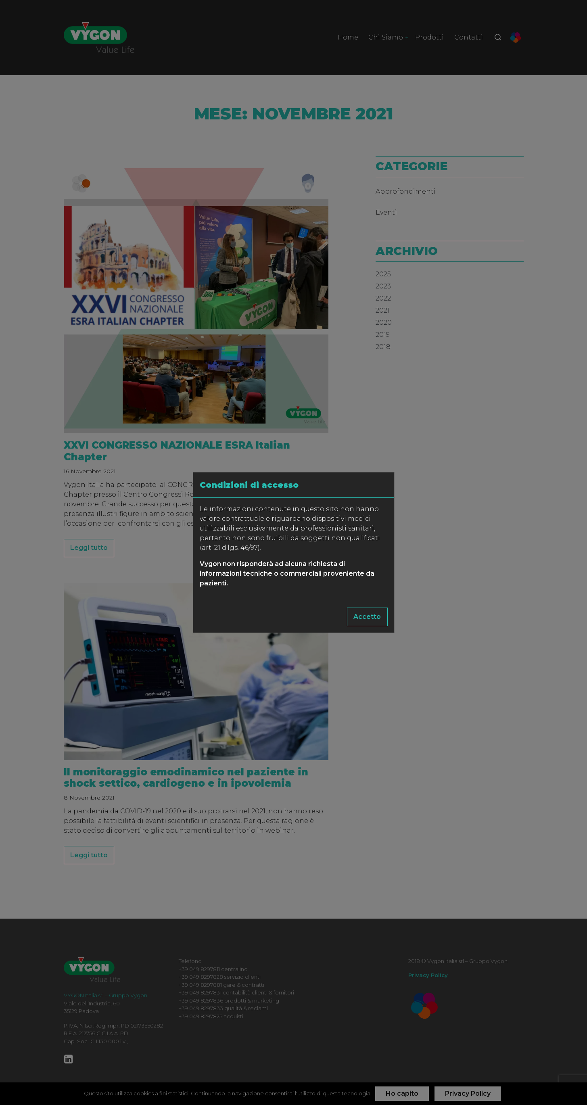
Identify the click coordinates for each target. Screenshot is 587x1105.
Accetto (367, 616)
